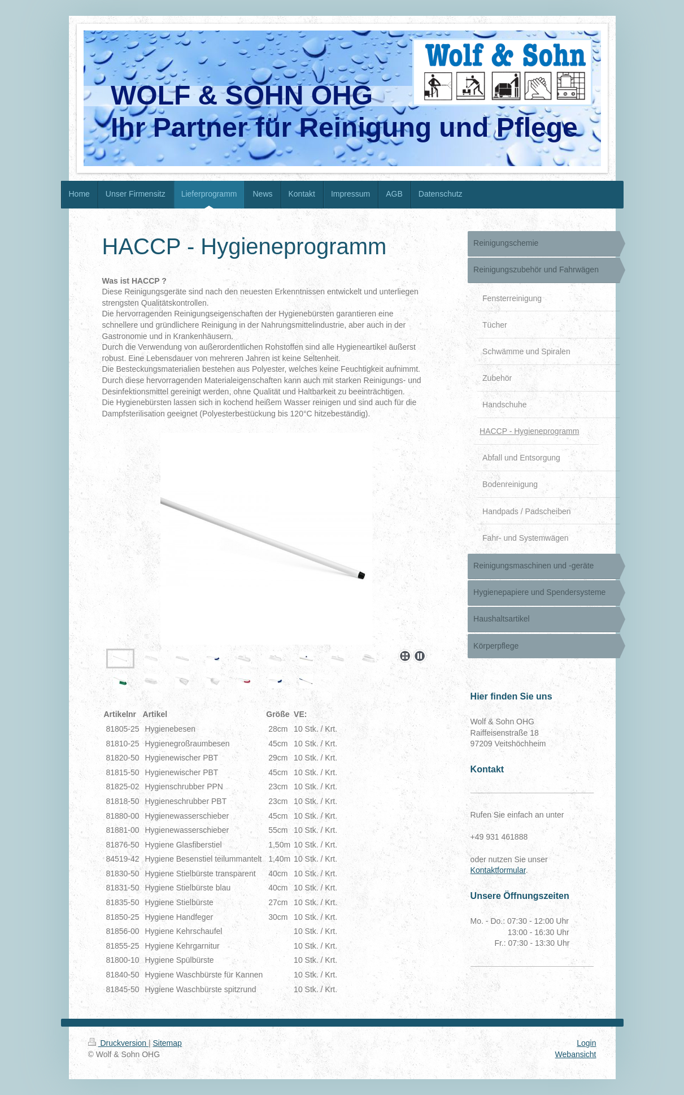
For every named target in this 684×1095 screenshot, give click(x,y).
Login (586, 1043)
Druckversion (118, 1043)
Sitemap (167, 1043)
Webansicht (575, 1054)
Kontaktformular (498, 870)
